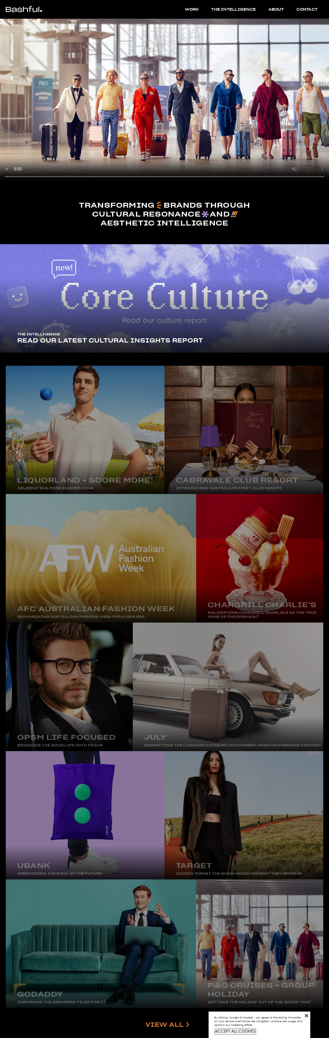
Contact (306, 9)
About (276, 9)
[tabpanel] (164, 298)
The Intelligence (233, 9)
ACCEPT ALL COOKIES (235, 1031)
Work (191, 9)
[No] (306, 1015)
